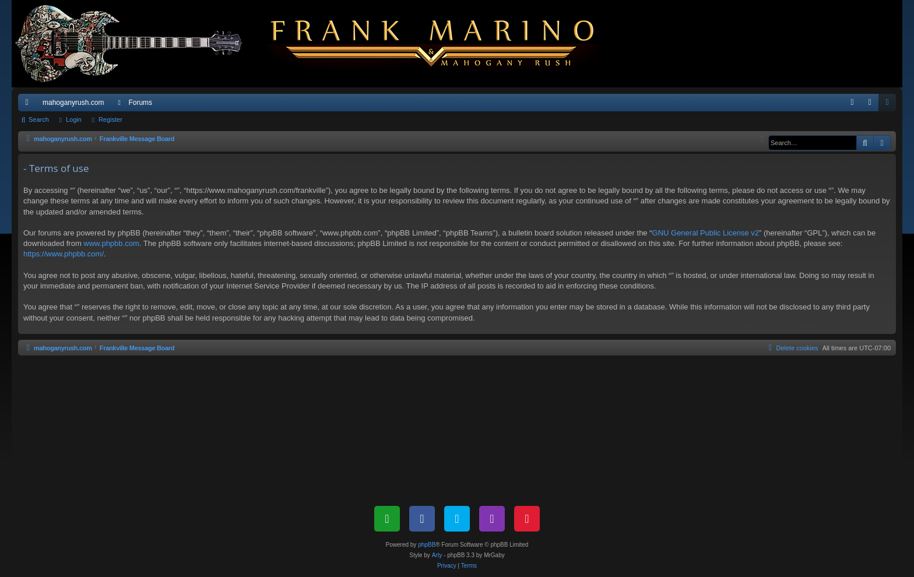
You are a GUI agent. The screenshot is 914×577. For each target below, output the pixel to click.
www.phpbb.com (111, 243)
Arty (437, 555)
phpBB (426, 544)
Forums (140, 102)
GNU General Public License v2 (706, 232)
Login (74, 119)
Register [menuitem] (890, 104)
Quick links (29, 104)
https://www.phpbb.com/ (63, 253)
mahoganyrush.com (73, 102)
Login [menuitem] (872, 104)
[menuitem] (852, 102)
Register (110, 119)
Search (39, 119)
